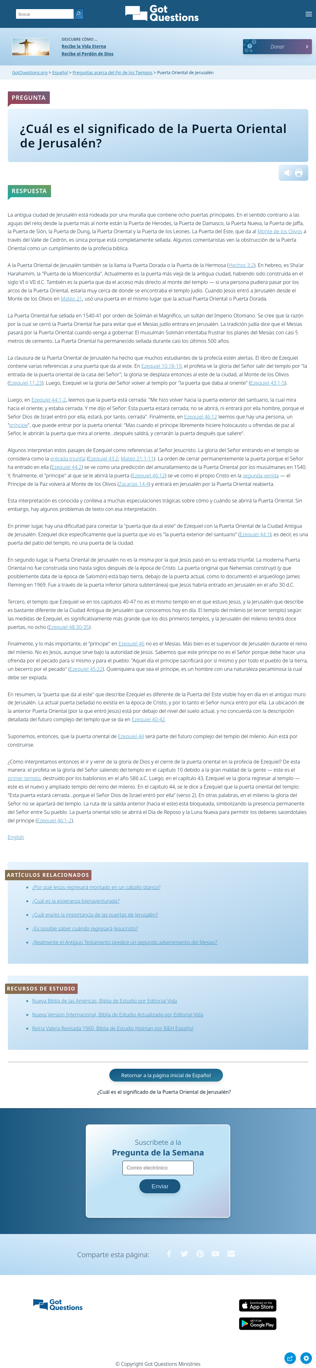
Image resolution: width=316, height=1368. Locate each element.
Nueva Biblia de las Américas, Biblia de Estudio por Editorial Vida (104, 1000)
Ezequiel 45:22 (86, 669)
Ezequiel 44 (131, 736)
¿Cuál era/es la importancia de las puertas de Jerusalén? (95, 914)
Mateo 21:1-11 (137, 458)
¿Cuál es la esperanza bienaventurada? (75, 900)
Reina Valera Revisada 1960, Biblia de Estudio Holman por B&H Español (112, 1028)
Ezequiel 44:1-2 (48, 399)
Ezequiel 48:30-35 (69, 627)
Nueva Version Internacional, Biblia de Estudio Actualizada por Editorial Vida (117, 1014)
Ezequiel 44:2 (66, 467)
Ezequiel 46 (131, 643)
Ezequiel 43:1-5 (267, 382)
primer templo (24, 778)
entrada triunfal (67, 458)
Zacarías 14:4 (134, 484)
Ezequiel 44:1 (255, 534)
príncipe (18, 425)
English (16, 837)
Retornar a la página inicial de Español (166, 1075)
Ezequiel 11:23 (25, 382)
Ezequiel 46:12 (200, 416)
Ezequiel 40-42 (148, 719)
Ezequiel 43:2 (103, 458)
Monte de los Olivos (279, 231)
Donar (277, 46)
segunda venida (261, 475)
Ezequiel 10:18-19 (161, 366)
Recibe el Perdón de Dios (87, 54)
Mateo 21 (71, 298)
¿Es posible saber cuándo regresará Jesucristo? (85, 928)
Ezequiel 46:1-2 (54, 820)
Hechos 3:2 (241, 265)
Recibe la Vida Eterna (84, 46)
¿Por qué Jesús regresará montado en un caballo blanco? (96, 887)
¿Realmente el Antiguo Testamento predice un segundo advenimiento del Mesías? (124, 942)
